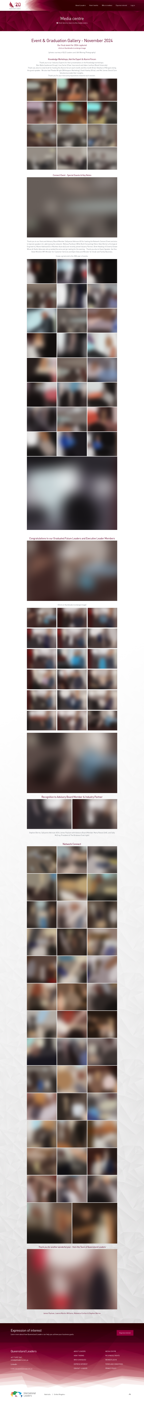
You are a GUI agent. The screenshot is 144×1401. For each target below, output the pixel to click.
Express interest (121, 5)
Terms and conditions (114, 1364)
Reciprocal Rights (112, 1355)
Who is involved (107, 5)
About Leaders (80, 5)
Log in (133, 5)
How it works (93, 5)
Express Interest (81, 1364)
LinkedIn (14, 1364)
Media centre (110, 1351)
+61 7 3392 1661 (16, 1357)
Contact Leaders (80, 1368)
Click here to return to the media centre (72, 23)
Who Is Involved (80, 1360)
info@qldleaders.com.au (19, 1360)
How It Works (79, 1355)
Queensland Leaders (24, 1351)
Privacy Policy (110, 1368)
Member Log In (111, 1360)
